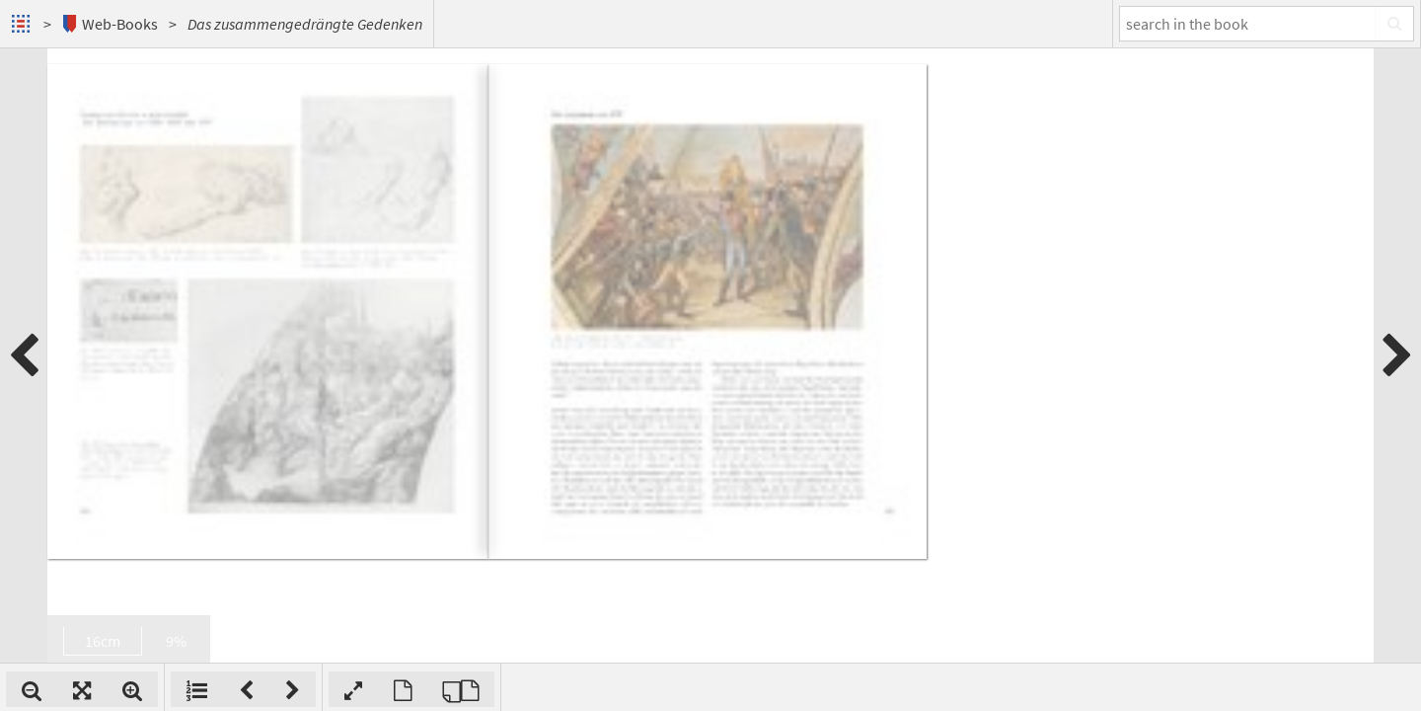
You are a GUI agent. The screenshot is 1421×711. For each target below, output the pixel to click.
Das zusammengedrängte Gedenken (304, 24)
